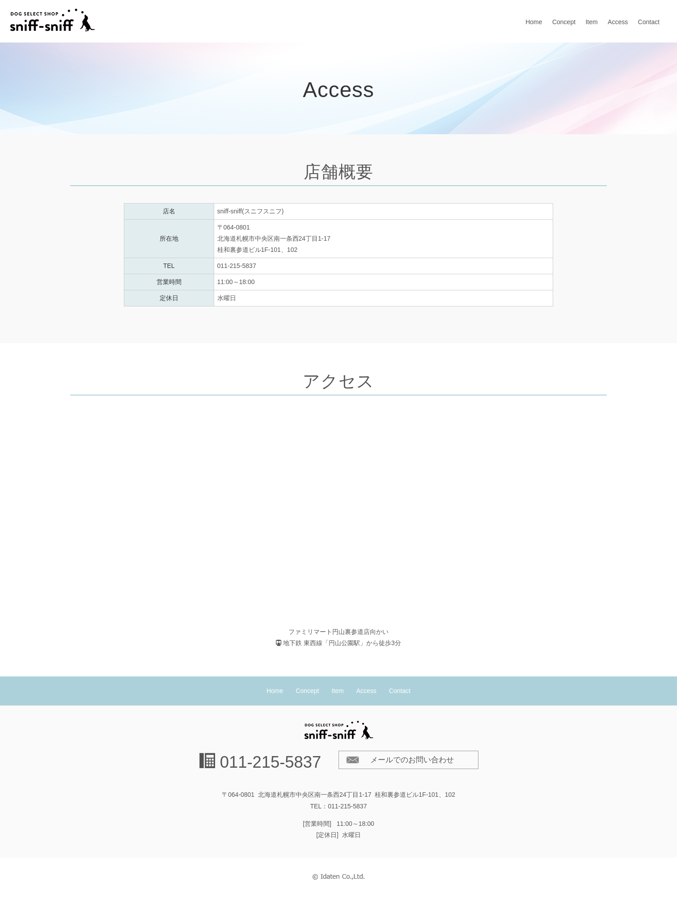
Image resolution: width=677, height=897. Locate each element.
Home (533, 22)
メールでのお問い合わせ (412, 760)
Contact (649, 22)
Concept (563, 22)
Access (618, 22)
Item (591, 22)
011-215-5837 (271, 762)
